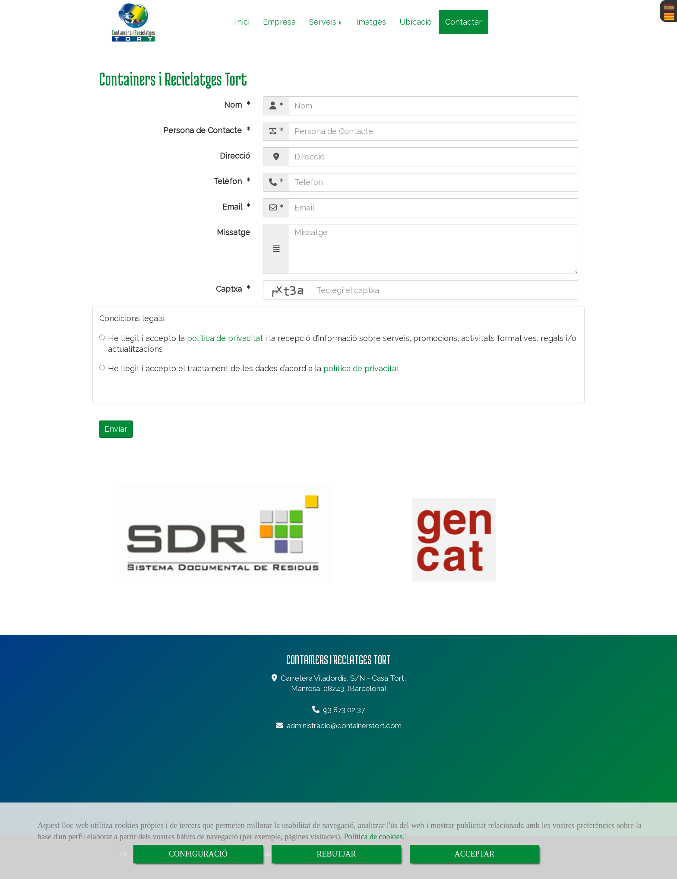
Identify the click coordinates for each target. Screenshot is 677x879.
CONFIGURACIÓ (198, 854)
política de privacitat (225, 338)
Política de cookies (373, 836)
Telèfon (228, 181)
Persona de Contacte (203, 130)
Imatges (371, 21)
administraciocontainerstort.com (344, 725)
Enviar (115, 428)
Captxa (230, 288)
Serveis (326, 21)
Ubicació (415, 21)
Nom (234, 104)
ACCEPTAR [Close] (475, 854)
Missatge (233, 232)
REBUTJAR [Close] (336, 854)
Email (233, 206)
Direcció (235, 155)
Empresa (279, 21)
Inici (242, 21)
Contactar (463, 21)
